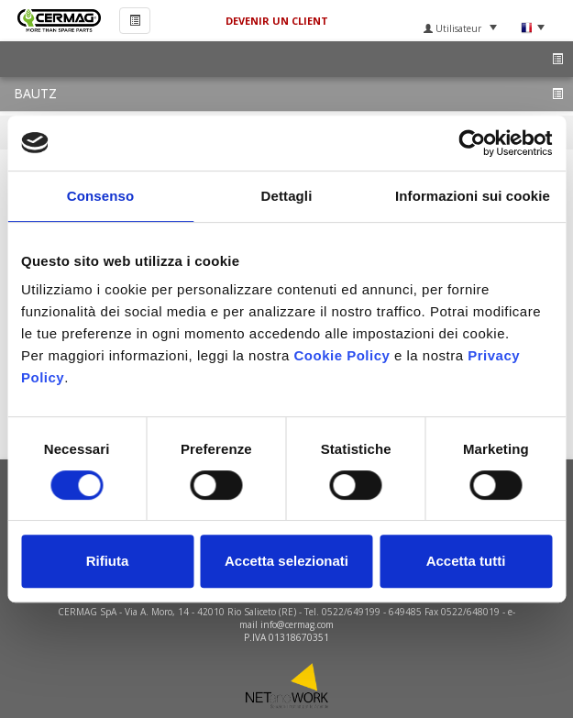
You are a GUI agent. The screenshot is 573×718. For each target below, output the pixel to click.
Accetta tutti (466, 561)
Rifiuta (107, 561)
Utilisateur (460, 28)
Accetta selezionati (286, 561)
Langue (533, 28)
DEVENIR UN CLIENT (277, 21)
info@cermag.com (297, 624)
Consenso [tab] (100, 196)
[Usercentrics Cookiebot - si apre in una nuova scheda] (471, 143)
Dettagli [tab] (287, 196)
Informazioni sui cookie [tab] (472, 196)
